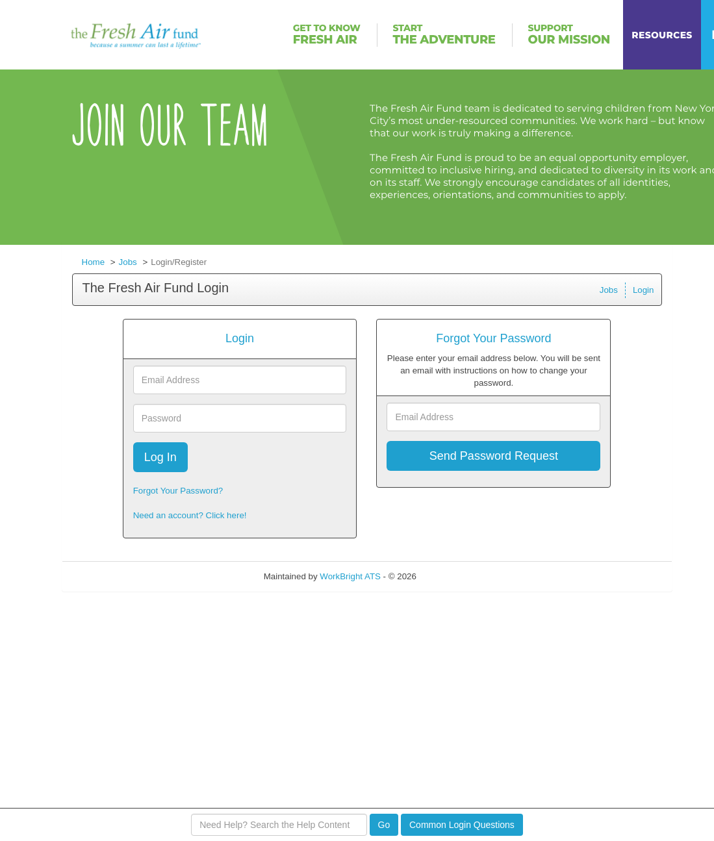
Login (643, 290)
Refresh (455, 576)
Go (384, 825)
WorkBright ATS (350, 576)
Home (93, 262)
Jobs (128, 262)
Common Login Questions (462, 825)
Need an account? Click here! (190, 515)
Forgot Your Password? (178, 491)
